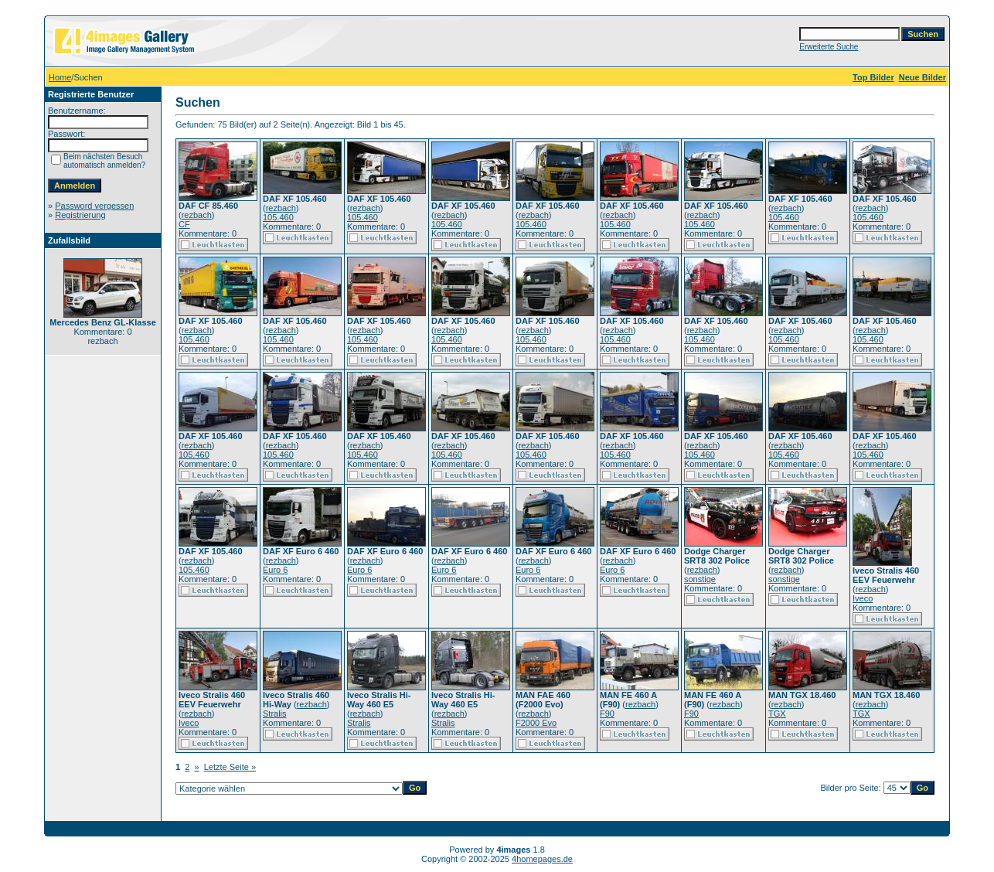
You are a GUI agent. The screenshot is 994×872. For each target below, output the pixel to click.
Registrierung (80, 215)
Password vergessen (94, 205)
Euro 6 (275, 569)
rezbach (197, 215)
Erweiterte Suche (828, 47)
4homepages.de (542, 858)
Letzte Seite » (230, 767)
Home (60, 77)
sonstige (700, 579)
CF (184, 224)
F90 (607, 713)
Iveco (863, 598)
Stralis (275, 713)
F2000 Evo (536, 722)
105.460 (278, 217)
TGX (777, 713)
